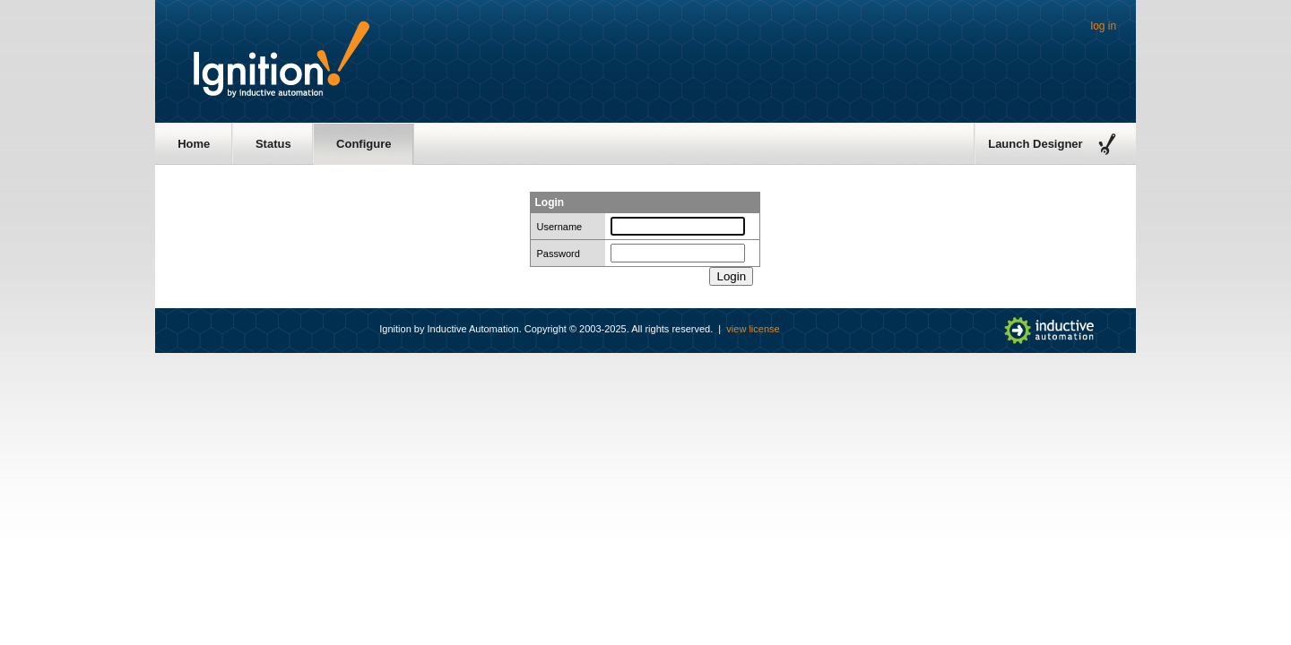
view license (752, 328)
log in (1104, 26)
